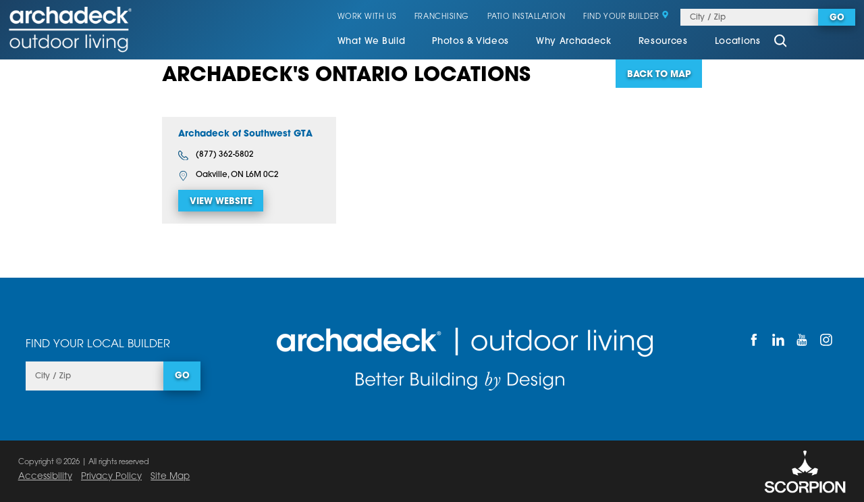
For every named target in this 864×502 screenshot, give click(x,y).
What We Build (372, 41)
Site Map (170, 476)
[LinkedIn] (778, 340)
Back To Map (659, 74)
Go (837, 18)
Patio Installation (526, 17)
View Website (221, 201)
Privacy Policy (111, 476)
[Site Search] (780, 42)
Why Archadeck (574, 41)
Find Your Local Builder (98, 344)
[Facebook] (754, 340)
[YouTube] (802, 340)
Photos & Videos (470, 41)
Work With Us (367, 17)
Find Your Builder (626, 17)
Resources (663, 41)
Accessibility (45, 476)
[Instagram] (826, 340)
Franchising (441, 17)
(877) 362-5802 (216, 156)
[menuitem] (372, 42)
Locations (738, 41)
